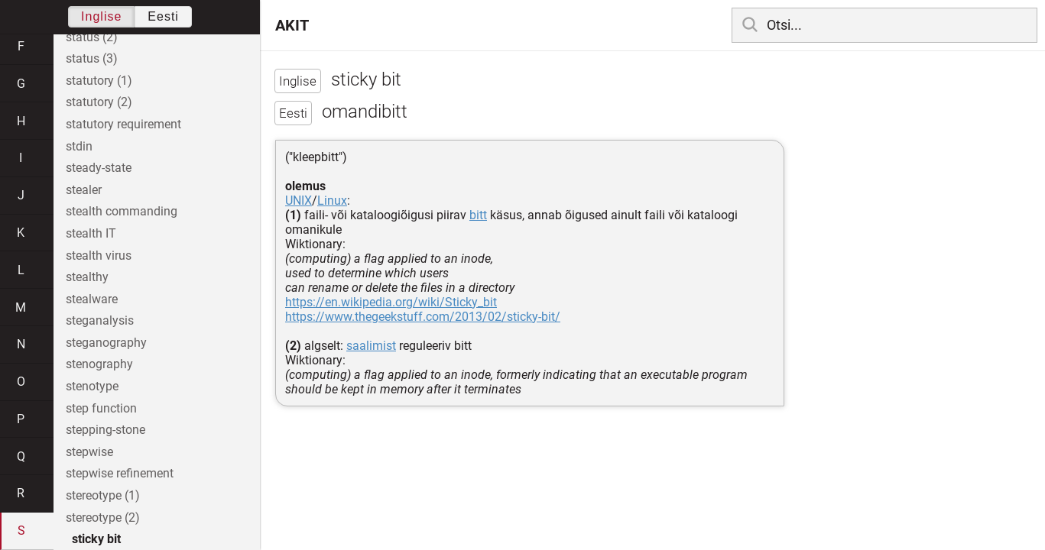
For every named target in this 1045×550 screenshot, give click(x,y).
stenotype (92, 386)
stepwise (89, 452)
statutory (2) (99, 102)
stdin (79, 146)
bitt (478, 215)
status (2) (92, 37)
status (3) (92, 58)
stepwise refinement (120, 473)
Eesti (163, 16)
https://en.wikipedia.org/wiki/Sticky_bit (391, 302)
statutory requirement (123, 124)
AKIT (292, 25)
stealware (92, 299)
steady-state (98, 167)
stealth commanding (121, 211)
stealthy (87, 277)
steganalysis (100, 320)
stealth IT (91, 233)
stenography (99, 364)
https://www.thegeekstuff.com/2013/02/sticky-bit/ (422, 316)
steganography (106, 342)
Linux (332, 200)
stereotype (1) (103, 495)
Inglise (101, 16)
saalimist (371, 345)
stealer (84, 190)
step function (101, 408)
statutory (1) (99, 80)
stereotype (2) (103, 517)
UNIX (298, 200)
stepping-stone (105, 429)
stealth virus (98, 255)
